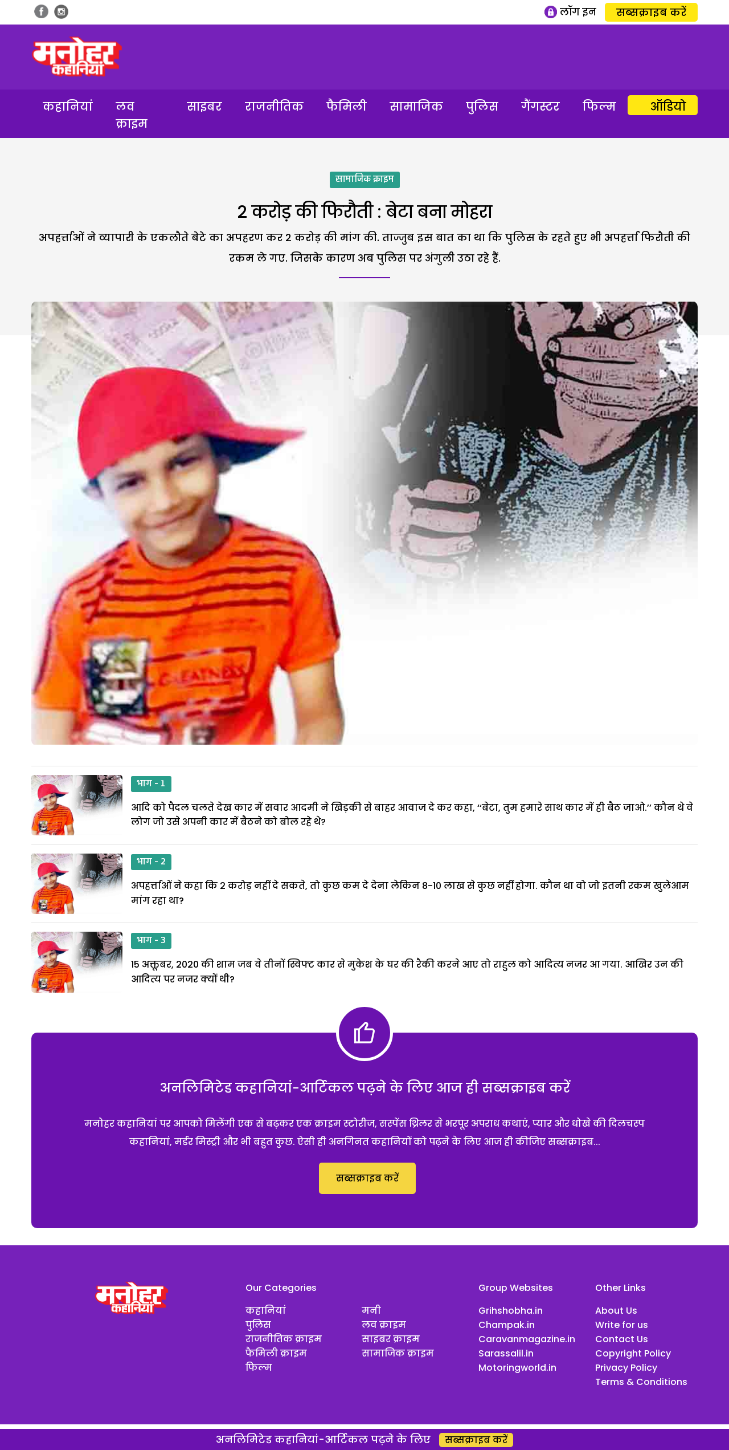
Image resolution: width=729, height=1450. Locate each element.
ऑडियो (668, 107)
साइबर (204, 107)
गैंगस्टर (540, 107)
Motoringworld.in (517, 1367)
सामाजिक (416, 107)
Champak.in (506, 1324)
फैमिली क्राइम (276, 1353)
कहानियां (68, 107)
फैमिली (346, 107)
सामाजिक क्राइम (364, 180)
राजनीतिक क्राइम (283, 1339)
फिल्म (599, 107)
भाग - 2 (151, 862)
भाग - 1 (151, 784)
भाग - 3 (151, 941)
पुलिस (482, 107)
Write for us (621, 1324)
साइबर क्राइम (391, 1339)
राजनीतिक (274, 107)
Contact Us (621, 1339)
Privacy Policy (626, 1367)
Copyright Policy (633, 1353)
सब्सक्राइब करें (651, 12)
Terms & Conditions (641, 1381)
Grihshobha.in (510, 1310)
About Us (616, 1310)
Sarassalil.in (506, 1353)
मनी (371, 1310)
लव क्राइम (132, 115)
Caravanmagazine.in (526, 1339)
